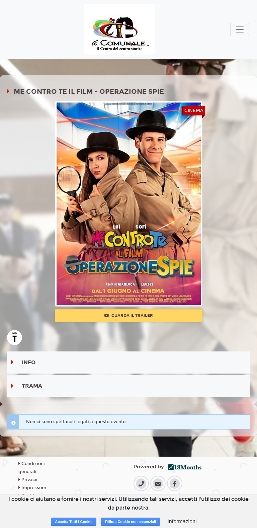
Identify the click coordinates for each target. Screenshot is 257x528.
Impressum (32, 487)
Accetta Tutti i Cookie (73, 522)
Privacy (27, 479)
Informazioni (181, 521)
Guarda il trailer (128, 315)
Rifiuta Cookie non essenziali (130, 522)
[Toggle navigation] (239, 29)
